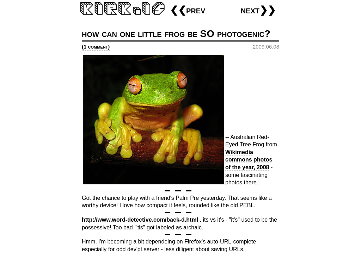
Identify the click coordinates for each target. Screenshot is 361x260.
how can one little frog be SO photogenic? (176, 33)
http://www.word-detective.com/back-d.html (140, 220)
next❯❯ (258, 10)
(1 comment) (96, 47)
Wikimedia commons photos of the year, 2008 (248, 159)
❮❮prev (187, 10)
